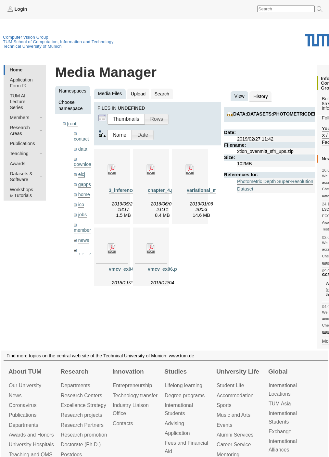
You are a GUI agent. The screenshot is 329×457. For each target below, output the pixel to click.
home (84, 194)
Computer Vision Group (25, 37)
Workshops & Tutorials (21, 192)
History (260, 96)
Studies (175, 371)
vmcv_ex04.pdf (125, 269)
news (83, 240)
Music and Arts (233, 415)
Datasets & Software (21, 176)
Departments (23, 425)
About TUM (25, 371)
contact (81, 139)
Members (19, 117)
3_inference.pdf (126, 190)
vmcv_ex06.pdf (164, 269)
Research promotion (84, 435)
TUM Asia (280, 403)
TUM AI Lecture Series (17, 101)
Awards (17, 163)
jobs (82, 214)
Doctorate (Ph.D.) (81, 444)
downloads (85, 164)
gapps (84, 184)
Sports (224, 405)
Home (15, 69)
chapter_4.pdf (163, 190)
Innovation (128, 371)
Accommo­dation (235, 395)
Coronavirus (22, 405)
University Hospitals (31, 444)
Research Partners (82, 425)
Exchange (280, 431)
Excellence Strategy (83, 405)
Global (278, 371)
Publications (22, 143)
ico (81, 204)
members (83, 230)
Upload (138, 93)
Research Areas (20, 130)
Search (161, 93)
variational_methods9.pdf (215, 190)
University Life (237, 371)
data (82, 149)
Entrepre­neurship (132, 385)
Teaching (19, 153)
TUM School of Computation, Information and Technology (58, 41)
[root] (72, 123)
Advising (174, 423)
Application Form (21, 82)
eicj (81, 174)
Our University (25, 385)
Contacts (123, 423)
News (15, 395)
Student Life (230, 385)
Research (74, 371)
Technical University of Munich (32, 46)
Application (177, 433)
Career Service (234, 444)
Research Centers (81, 395)
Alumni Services (235, 435)
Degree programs (185, 395)
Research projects (81, 415)
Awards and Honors (31, 435)
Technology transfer (135, 395)
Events (224, 425)
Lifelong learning (183, 385)
